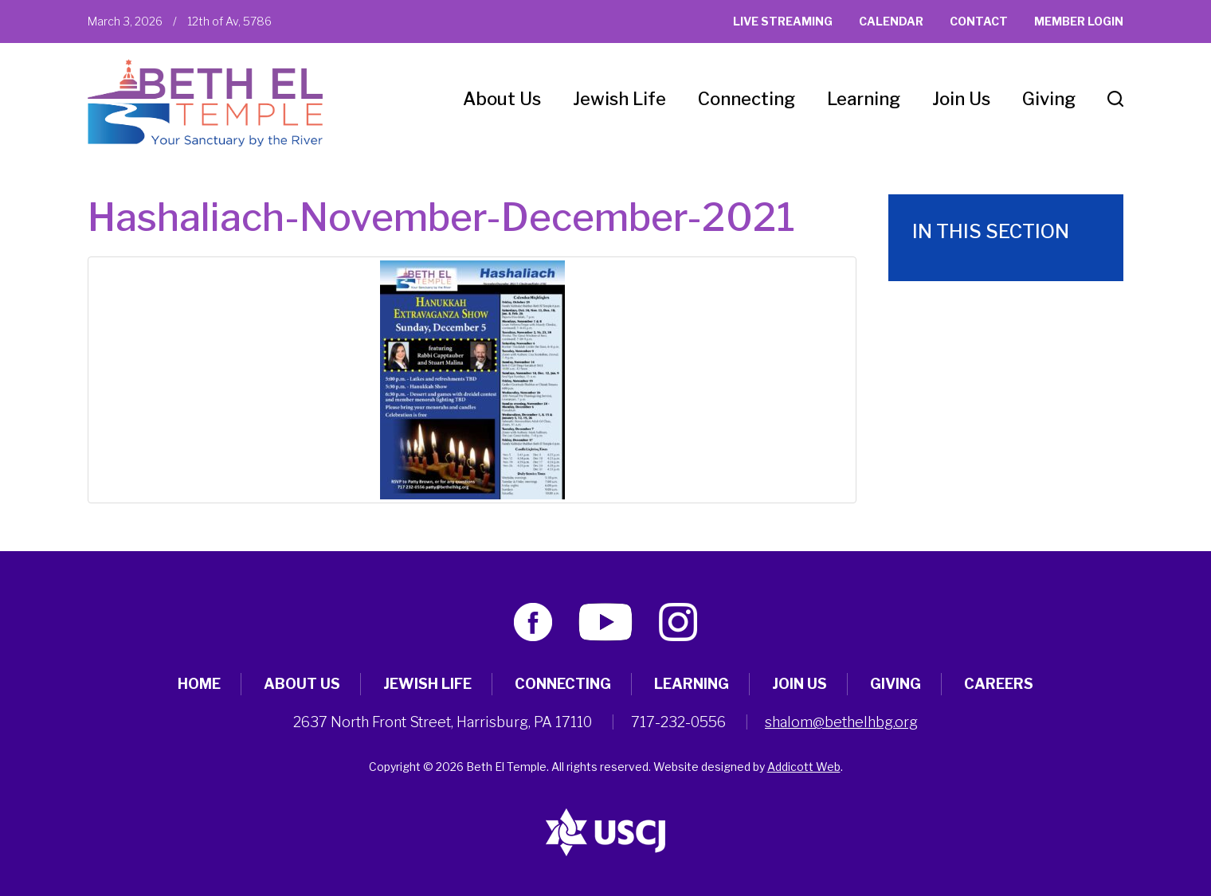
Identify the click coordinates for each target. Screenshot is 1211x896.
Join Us (961, 98)
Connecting (746, 98)
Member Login (1078, 21)
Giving (1049, 98)
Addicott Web (804, 766)
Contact (979, 21)
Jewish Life (619, 98)
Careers (998, 683)
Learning (863, 98)
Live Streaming (783, 21)
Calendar (891, 21)
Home (199, 683)
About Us (502, 98)
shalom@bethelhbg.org (841, 722)
